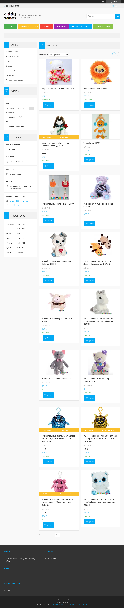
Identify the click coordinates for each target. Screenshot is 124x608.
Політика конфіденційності (78, 604)
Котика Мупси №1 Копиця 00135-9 (57, 378)
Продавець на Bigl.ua (62, 602)
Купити (49, 105)
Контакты (61, 27)
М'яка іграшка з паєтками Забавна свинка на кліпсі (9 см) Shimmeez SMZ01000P (57, 502)
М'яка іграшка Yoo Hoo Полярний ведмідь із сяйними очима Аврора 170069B (99, 502)
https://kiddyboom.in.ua (19, 201)
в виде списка (118, 55)
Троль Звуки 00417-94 (92, 143)
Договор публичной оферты (17, 80)
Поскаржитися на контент (58, 604)
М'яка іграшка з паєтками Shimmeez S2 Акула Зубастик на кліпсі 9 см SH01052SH (58, 439)
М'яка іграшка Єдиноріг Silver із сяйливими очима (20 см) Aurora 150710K (98, 321)
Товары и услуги (28, 27)
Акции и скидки (103, 27)
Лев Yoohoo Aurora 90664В (95, 88)
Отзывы (9, 66)
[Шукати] (117, 16)
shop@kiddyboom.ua (17, 205)
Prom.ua (73, 600)
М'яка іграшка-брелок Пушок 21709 (58, 204)
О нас (46, 27)
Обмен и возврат (13, 75)
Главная (10, 27)
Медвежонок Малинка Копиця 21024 (58, 88)
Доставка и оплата (80, 27)
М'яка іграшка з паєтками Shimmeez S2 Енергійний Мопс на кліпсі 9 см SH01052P (100, 439)
